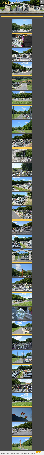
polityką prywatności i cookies (25, 451)
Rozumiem (38, 452)
